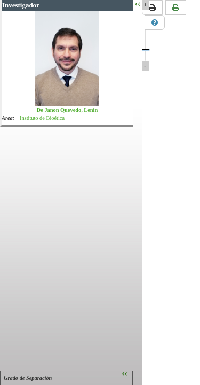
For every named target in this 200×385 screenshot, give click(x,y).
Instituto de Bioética (42, 118)
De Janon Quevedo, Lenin (67, 110)
